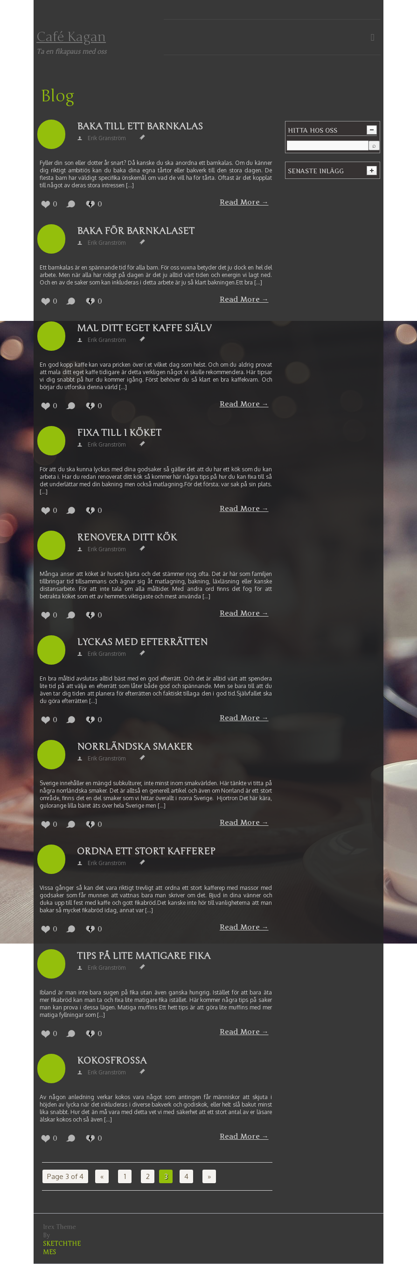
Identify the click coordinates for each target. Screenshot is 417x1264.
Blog (57, 96)
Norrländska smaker (135, 747)
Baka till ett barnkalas (140, 126)
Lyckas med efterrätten (142, 642)
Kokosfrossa (111, 1060)
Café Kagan (71, 36)
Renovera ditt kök (127, 537)
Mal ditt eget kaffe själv (144, 328)
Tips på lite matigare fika (143, 956)
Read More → (244, 202)
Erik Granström (106, 138)
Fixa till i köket (119, 433)
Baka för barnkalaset (136, 231)
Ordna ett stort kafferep (146, 851)
